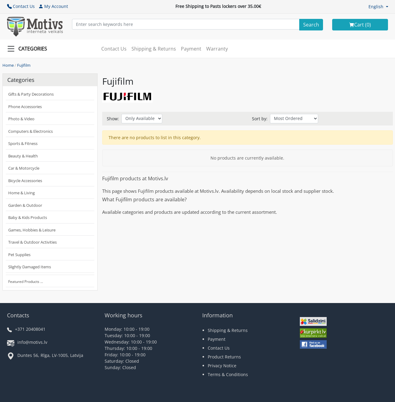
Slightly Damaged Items (29, 267)
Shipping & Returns (153, 48)
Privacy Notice (222, 365)
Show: (113, 119)
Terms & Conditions (228, 374)
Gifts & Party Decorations (31, 94)
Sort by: (260, 119)
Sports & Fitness (23, 143)
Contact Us (21, 6)
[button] (378, 6)
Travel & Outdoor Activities (32, 242)
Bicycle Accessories (25, 180)
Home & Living (21, 193)
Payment (191, 48)
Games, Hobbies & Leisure (32, 230)
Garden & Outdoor (25, 205)
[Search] (311, 24)
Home (8, 65)
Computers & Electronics (30, 131)
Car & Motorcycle (23, 168)
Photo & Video (21, 119)
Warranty (217, 48)
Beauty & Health (23, 156)
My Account (53, 6)
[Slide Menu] (29, 48)
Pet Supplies (19, 254)
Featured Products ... (25, 281)
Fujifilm (24, 65)
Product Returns (224, 357)
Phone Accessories (25, 106)
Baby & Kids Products (27, 217)
